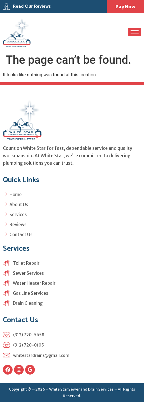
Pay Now (125, 6)
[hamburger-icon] (134, 32)
